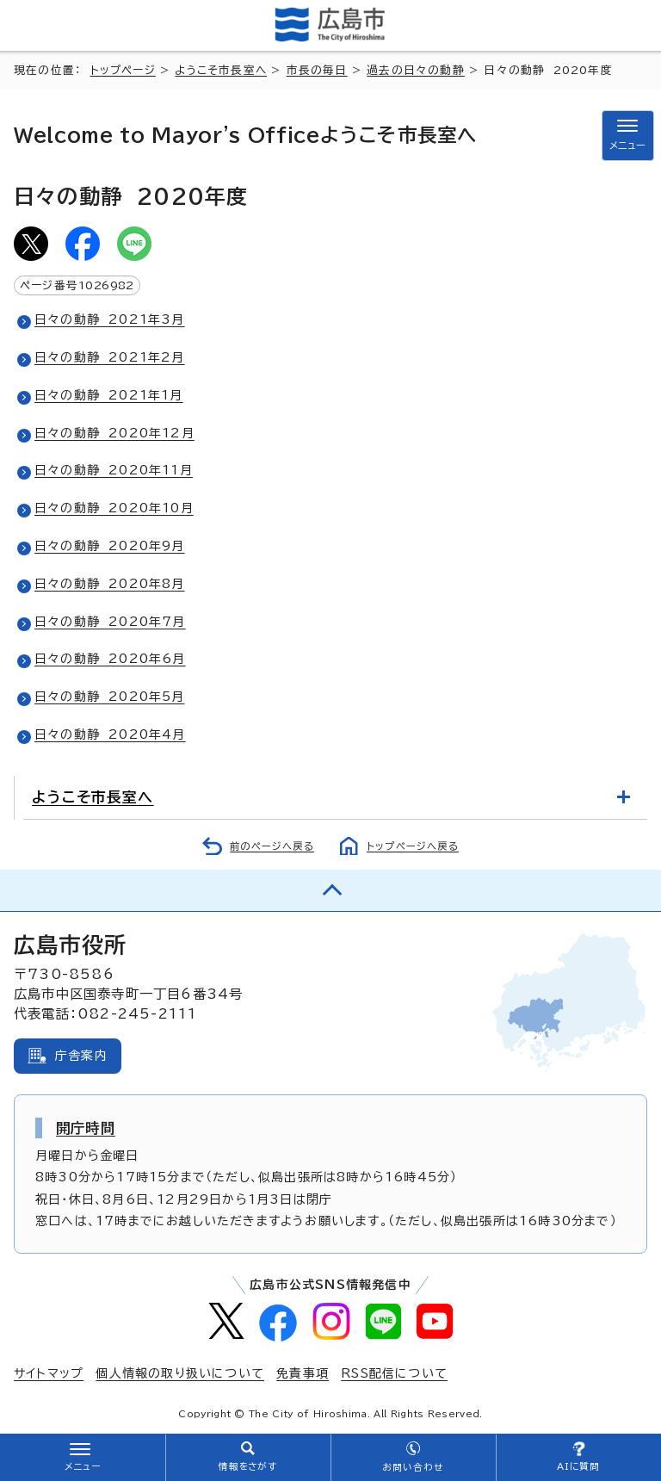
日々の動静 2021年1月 (108, 395)
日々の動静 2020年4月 (110, 734)
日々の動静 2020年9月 (109, 546)
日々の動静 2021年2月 (109, 357)
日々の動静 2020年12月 (114, 433)
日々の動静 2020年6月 (110, 659)
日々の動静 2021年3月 (109, 319)
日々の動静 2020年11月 (113, 470)
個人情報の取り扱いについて (180, 1373)
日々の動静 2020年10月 (114, 508)
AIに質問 (579, 1466)
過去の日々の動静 (416, 70)
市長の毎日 (317, 70)
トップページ (123, 70)
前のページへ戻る (272, 846)
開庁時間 (85, 1128)
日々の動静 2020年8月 (109, 584)
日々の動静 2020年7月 (110, 622)
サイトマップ (48, 1373)
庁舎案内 (81, 1056)
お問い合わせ (412, 1467)
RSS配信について (394, 1373)
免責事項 (302, 1373)
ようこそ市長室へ (221, 70)
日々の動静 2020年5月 (109, 697)
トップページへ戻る (413, 846)
